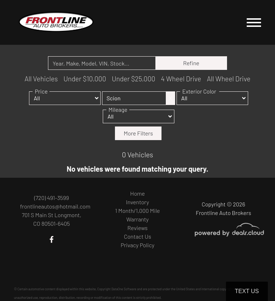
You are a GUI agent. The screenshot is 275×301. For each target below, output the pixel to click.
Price (41, 92)
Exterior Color (199, 92)
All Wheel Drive (229, 79)
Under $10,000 (84, 79)
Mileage (117, 110)
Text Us (247, 291)
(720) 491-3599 (51, 197)
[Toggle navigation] (253, 22)
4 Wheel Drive (181, 79)
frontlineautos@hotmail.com (55, 206)
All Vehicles (41, 79)
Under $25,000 (133, 79)
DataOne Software (123, 289)
